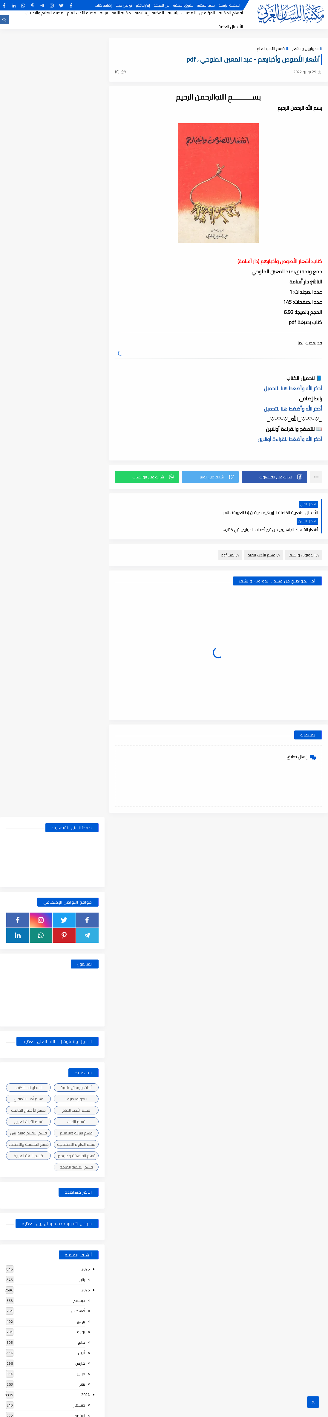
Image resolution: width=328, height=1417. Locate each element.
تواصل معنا (124, 5)
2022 (85, 835)
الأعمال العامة (230, 26)
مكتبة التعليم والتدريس (43, 13)
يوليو (81, 542)
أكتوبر (80, 646)
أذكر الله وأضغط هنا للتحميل (293, 388)
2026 (85, 489)
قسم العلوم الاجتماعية (76, 365)
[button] (274, 477)
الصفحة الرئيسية (229, 5)
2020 (85, 1034)
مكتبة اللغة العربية (115, 13)
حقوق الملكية (183, 5)
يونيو (81, 552)
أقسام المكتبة (231, 13)
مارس (80, 584)
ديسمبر (79, 521)
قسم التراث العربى (28, 342)
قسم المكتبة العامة (76, 387)
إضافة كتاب (103, 5)
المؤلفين (207, 13)
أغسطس (78, 531)
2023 (85, 751)
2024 (85, 615)
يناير (82, 500)
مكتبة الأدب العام (81, 13)
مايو (81, 563)
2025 (85, 510)
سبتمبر (79, 657)
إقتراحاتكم (143, 5)
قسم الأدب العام (271, 48)
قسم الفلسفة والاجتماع (28, 365)
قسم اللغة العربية (28, 376)
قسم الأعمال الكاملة (28, 331)
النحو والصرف (76, 319)
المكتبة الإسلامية (149, 13)
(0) (120, 71)
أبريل (81, 573)
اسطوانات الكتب (29, 308)
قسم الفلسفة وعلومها (76, 376)
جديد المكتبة (206, 5)
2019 (85, 1170)
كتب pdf (230, 538)
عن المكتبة (161, 5)
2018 (85, 1306)
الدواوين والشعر (305, 48)
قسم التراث (76, 342)
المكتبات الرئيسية (182, 13)
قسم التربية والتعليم (76, 353)
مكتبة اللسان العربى (255, 1409)
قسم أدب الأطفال (28, 319)
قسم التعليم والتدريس (28, 353)
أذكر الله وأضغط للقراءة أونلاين (290, 439)
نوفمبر (79, 636)
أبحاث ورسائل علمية (76, 308)
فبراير (81, 594)
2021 (85, 918)
